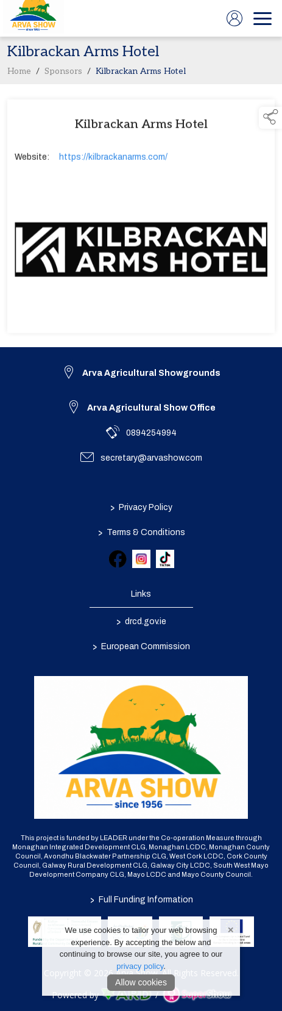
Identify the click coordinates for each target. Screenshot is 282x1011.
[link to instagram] (141, 559)
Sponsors (63, 74)
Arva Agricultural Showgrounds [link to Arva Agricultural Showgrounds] (151, 373)
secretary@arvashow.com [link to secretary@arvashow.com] (151, 457)
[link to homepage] (33, 18)
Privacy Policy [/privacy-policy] (141, 507)
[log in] (234, 18)
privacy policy (139, 966)
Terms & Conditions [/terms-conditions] (141, 532)
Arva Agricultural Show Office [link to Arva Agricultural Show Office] (151, 407)
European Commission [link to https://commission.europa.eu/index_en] (141, 646)
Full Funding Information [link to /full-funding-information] (141, 899)
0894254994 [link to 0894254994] (151, 432)
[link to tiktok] (165, 559)
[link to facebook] (117, 559)
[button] (270, 118)
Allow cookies (141, 982)
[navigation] (262, 18)
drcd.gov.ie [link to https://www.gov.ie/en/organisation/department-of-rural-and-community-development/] (141, 621)
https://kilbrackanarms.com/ (113, 159)
